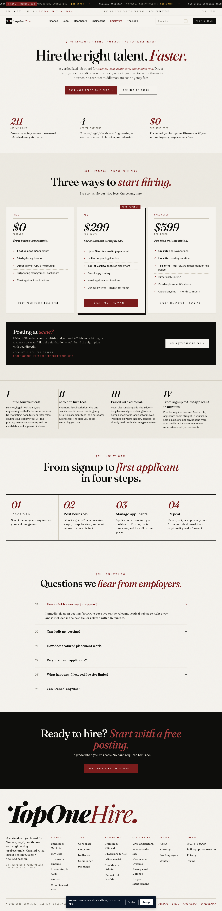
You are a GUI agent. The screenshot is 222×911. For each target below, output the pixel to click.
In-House (84, 855)
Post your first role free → (40, 303)
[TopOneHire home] (18, 21)
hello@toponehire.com (201, 849)
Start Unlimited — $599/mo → (181, 303)
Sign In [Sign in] (172, 21)
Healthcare (80, 21)
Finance (53, 21)
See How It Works (138, 90)
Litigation (84, 849)
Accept (146, 902)
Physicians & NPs (116, 853)
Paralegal (84, 866)
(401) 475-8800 (196, 843)
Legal (66, 21)
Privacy (191, 855)
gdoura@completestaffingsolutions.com (43, 356)
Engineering (98, 21)
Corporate (84, 843)
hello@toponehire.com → (187, 343)
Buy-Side (56, 853)
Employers (116, 21)
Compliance (85, 860)
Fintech (55, 879)
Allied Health (113, 859)
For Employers (169, 855)
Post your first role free (91, 90)
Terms (191, 860)
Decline (132, 902)
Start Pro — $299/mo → (111, 302)
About (163, 843)
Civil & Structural (143, 843)
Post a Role (204, 21)
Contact (164, 860)
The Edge (132, 21)
